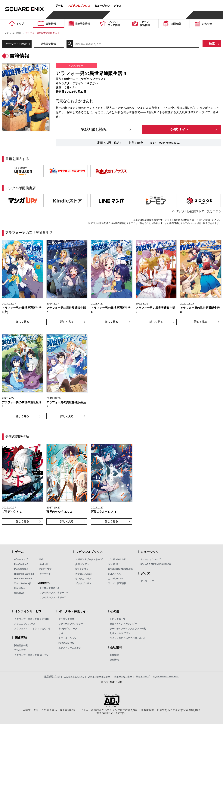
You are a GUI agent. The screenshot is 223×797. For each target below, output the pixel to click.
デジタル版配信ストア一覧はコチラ (198, 211)
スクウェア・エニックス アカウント (32, 628)
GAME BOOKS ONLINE (120, 569)
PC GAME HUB (66, 643)
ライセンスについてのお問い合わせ (128, 638)
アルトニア (20, 650)
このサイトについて (74, 676)
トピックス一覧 (117, 619)
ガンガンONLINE (116, 559)
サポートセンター (123, 676)
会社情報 (114, 655)
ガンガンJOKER (83, 574)
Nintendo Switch (23, 578)
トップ (5, 33)
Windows (19, 593)
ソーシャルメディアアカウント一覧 (128, 628)
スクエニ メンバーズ (24, 623)
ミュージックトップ (150, 559)
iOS (41, 559)
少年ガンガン (82, 564)
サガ (60, 633)
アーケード (45, 574)
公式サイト (179, 129)
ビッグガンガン (83, 583)
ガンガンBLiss (115, 578)
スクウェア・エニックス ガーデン (31, 655)
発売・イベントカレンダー (123, 623)
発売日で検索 (48, 43)
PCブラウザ (45, 569)
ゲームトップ (21, 559)
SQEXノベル (114, 574)
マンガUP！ (114, 564)
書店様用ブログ (52, 676)
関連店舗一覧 (21, 645)
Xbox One (19, 588)
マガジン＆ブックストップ (88, 559)
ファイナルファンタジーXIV (53, 592)
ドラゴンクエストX (49, 588)
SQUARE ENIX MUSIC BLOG (155, 564)
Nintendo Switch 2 (24, 574)
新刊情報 (16, 33)
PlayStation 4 (21, 569)
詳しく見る (22, 321)
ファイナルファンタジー (70, 623)
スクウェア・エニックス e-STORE (31, 619)
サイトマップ (142, 676)
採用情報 (114, 659)
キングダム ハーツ (67, 628)
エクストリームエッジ (69, 647)
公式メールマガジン (120, 633)
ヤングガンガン (83, 578)
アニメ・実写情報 (117, 583)
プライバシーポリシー (99, 676)
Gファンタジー (83, 569)
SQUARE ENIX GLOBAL (166, 676)
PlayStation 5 (21, 564)
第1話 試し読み (94, 129)
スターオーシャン (67, 638)
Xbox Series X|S (22, 583)
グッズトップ (147, 581)
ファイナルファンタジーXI (52, 597)
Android (43, 564)
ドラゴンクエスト (67, 619)
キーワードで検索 (15, 43)
